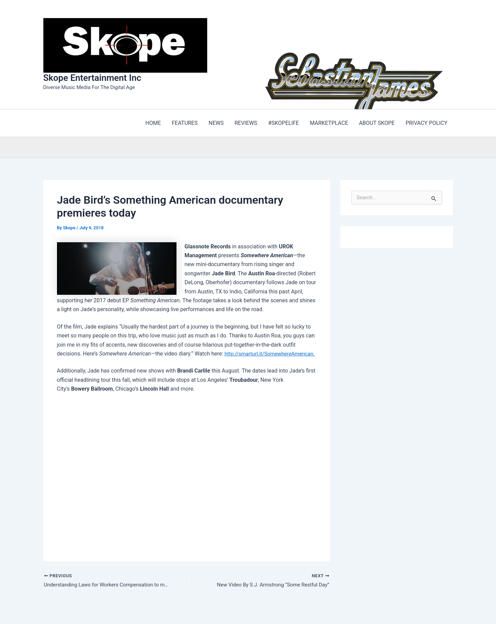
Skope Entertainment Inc (92, 78)
